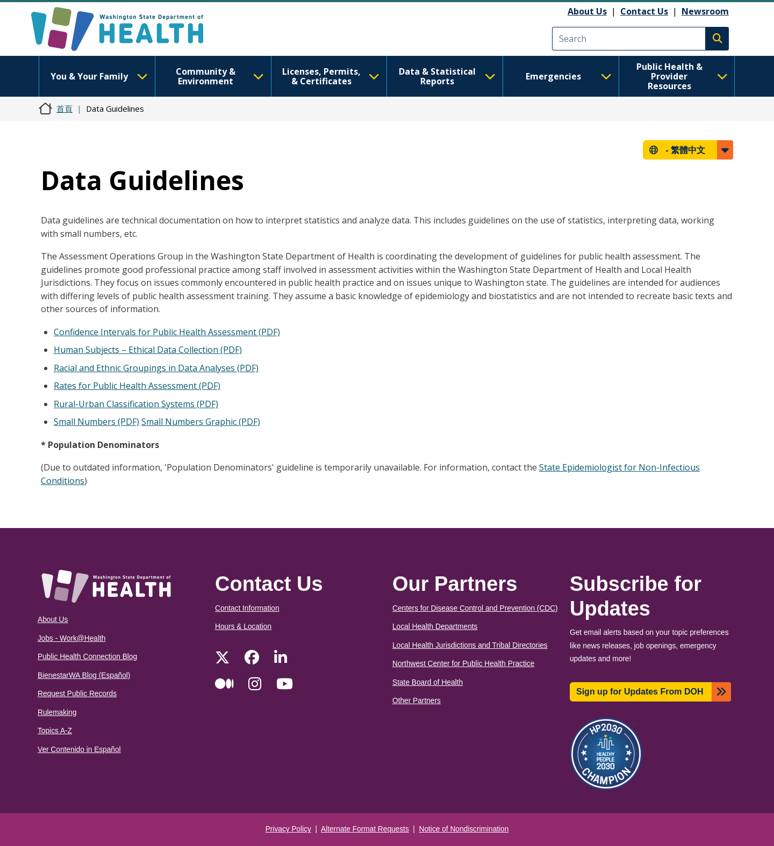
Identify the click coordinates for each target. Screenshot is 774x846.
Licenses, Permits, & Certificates (330, 76)
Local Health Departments (434, 627)
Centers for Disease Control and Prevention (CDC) (475, 608)
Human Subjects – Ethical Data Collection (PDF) (148, 350)
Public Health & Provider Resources (682, 76)
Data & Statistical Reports (447, 76)
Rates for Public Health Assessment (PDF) (137, 386)
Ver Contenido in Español (79, 750)
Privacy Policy (288, 829)
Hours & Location (243, 627)
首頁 (64, 108)
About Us (587, 11)
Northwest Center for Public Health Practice (463, 664)
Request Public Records (77, 694)
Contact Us (644, 11)
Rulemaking (57, 712)
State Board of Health (427, 682)
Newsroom (705, 11)
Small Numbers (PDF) (96, 422)
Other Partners (416, 701)
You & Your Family (99, 76)
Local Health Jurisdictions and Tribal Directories (470, 645)
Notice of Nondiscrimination (464, 829)
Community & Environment (220, 76)
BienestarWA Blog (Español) (84, 675)
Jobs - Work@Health (71, 638)
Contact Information (247, 608)
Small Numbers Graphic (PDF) (200, 422)
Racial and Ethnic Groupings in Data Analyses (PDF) (156, 368)
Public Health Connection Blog (87, 657)
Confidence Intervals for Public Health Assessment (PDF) (167, 332)
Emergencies (569, 76)
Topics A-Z (55, 731)
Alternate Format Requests (365, 829)
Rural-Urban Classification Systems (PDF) (136, 404)
